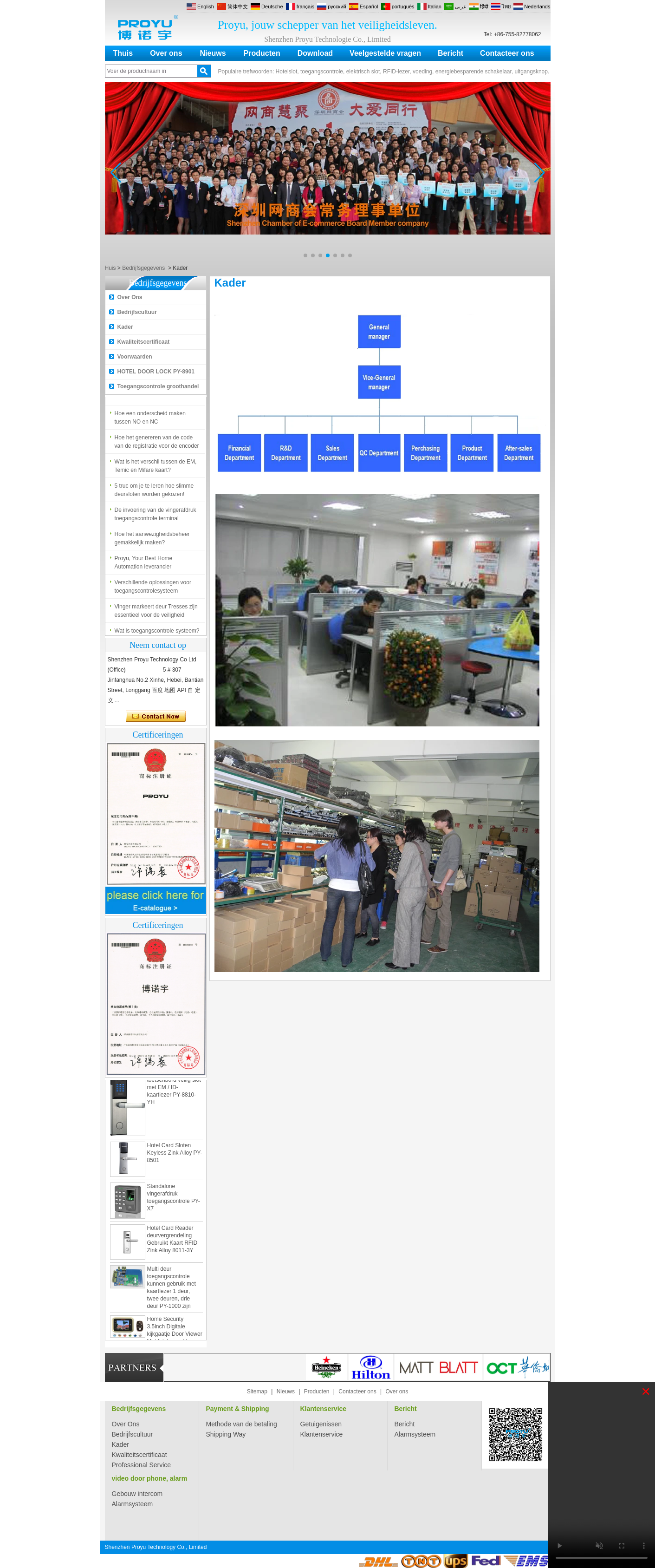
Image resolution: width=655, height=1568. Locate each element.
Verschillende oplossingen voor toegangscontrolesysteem (153, 588)
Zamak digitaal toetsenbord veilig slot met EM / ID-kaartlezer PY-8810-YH (174, 1089)
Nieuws (213, 53)
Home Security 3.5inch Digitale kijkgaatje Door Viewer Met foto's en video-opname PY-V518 (174, 1336)
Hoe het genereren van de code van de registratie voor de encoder (157, 444)
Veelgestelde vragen (385, 53)
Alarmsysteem (415, 1434)
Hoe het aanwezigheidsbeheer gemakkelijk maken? (152, 540)
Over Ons (130, 297)
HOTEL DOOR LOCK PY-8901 (156, 371)
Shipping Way (226, 1434)
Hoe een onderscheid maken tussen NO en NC (150, 419)
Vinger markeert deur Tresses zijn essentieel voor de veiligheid (156, 613)
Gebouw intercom (137, 1493)
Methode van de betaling (241, 1424)
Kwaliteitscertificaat (143, 342)
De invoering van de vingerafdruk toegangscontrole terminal (155, 516)
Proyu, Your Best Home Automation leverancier (144, 564)
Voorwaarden (134, 356)
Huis (110, 268)
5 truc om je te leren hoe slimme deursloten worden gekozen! (154, 492)
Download (315, 53)
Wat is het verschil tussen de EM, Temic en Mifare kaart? (156, 468)
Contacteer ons (507, 53)
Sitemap (257, 1391)
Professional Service (141, 1465)
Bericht (450, 53)
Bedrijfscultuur (137, 312)
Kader (125, 327)
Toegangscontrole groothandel (158, 386)
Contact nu (156, 717)
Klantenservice (323, 1408)
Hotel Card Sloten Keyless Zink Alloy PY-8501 (174, 1155)
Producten (262, 53)
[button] (305, 255)
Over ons (166, 53)
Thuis (123, 53)
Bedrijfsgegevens (143, 268)
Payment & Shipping (237, 1408)
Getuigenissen (321, 1424)
